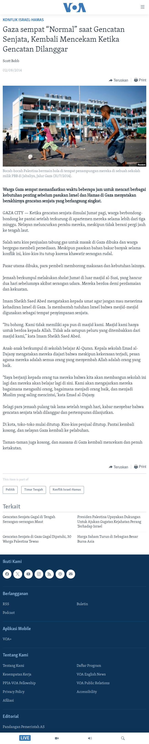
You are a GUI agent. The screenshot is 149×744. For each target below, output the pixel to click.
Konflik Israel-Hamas (23, 20)
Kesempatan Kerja (17, 674)
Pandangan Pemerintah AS (24, 727)
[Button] (118, 80)
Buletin (82, 604)
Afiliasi (8, 701)
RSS (6, 604)
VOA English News (91, 674)
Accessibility (87, 692)
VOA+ (7, 639)
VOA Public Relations (93, 683)
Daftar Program (89, 666)
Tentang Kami (13, 666)
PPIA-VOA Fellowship (19, 683)
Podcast (9, 613)
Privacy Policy (13, 692)
